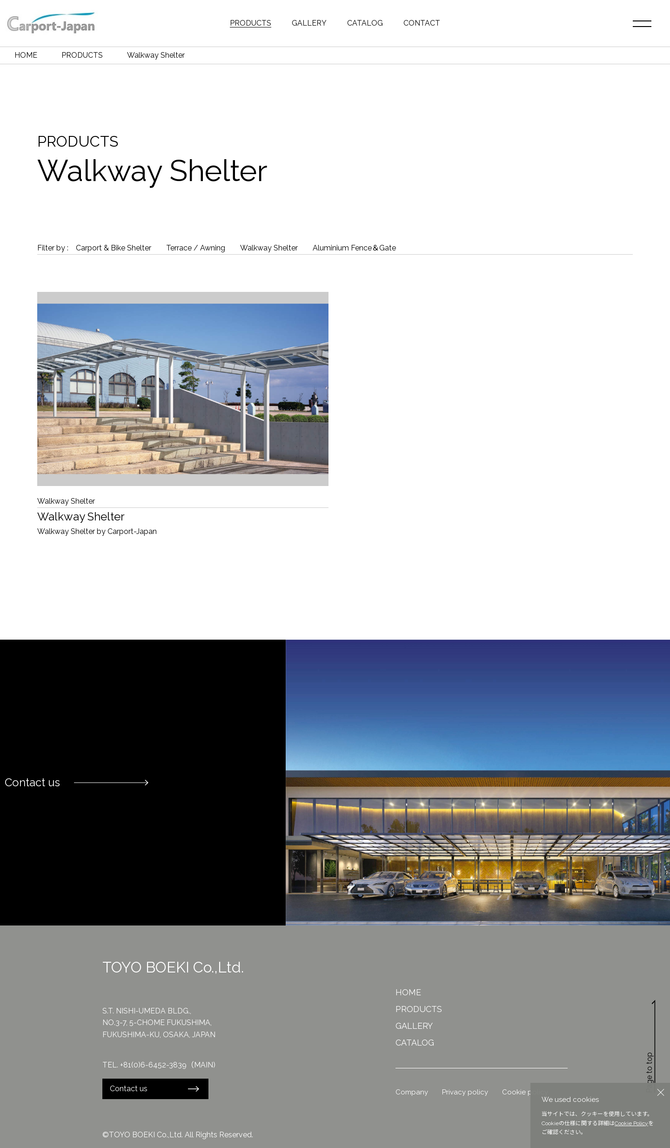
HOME (25, 55)
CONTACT (421, 23)
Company (411, 1092)
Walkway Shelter (269, 247)
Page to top (652, 1046)
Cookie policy (525, 1092)
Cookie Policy (631, 1123)
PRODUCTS (250, 23)
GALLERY (309, 23)
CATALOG (365, 23)
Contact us (128, 1088)
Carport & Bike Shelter (113, 247)
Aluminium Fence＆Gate (354, 247)
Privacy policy (465, 1092)
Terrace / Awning (195, 247)
